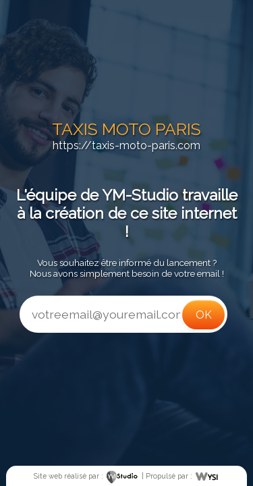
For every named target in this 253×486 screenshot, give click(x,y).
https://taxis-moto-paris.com (126, 145)
